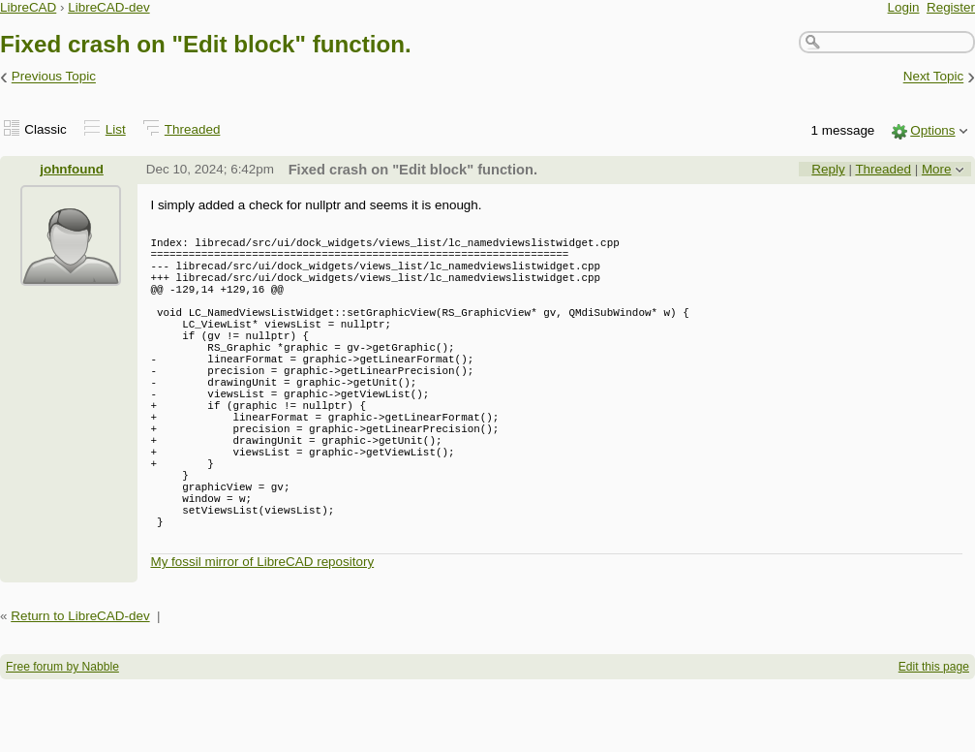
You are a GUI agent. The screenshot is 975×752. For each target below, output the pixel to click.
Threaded (193, 129)
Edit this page (934, 739)
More (937, 169)
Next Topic (933, 77)
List (116, 129)
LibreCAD (28, 7)
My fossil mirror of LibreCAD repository (262, 634)
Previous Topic (54, 77)
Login (904, 7)
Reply (827, 169)
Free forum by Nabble (62, 739)
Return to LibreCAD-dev (80, 688)
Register (951, 7)
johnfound (72, 169)
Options (932, 130)
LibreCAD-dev (108, 7)
